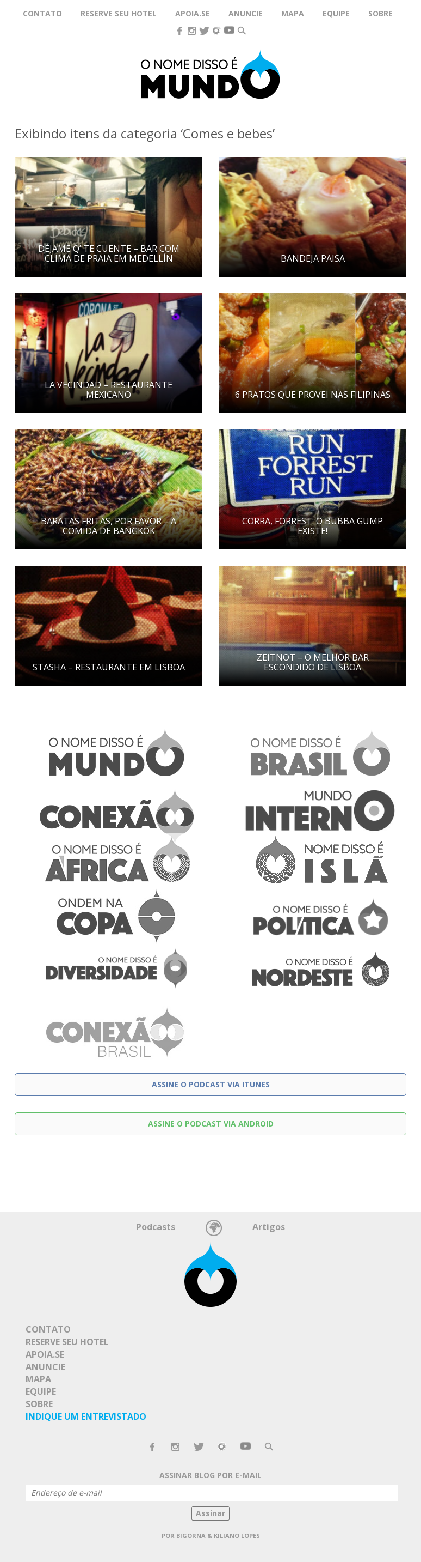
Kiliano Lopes (237, 1535)
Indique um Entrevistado (86, 1416)
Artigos (268, 1227)
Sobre (380, 13)
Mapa (292, 13)
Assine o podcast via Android (211, 1123)
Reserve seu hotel (119, 13)
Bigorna (191, 1535)
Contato (42, 13)
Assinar (210, 1513)
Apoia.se (192, 13)
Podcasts (155, 1227)
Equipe (336, 13)
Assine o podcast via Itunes (211, 1084)
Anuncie (245, 13)
